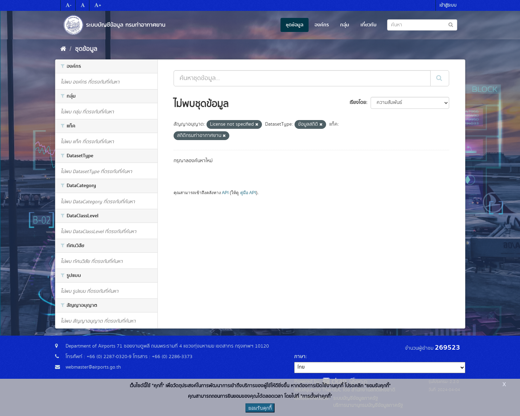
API (225, 192)
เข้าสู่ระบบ (448, 5)
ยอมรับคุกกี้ (260, 408)
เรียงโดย (358, 102)
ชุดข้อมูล (294, 25)
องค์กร (322, 25)
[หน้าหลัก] (63, 49)
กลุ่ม (344, 25)
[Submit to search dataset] (451, 24)
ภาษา (299, 356)
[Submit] (439, 78)
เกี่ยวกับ (368, 25)
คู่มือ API (248, 192)
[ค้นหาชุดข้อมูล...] (302, 78)
